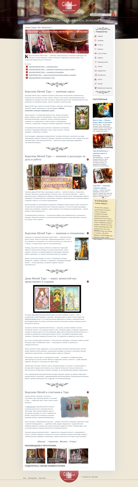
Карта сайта (42, 478)
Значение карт (46, 27)
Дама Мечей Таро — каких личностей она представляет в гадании (52, 75)
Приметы (98, 49)
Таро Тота (35, 315)
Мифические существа (103, 88)
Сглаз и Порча (100, 53)
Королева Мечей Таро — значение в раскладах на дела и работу (52, 69)
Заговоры (99, 40)
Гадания (33, 27)
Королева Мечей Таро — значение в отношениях (46, 72)
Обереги (99, 57)
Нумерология (100, 70)
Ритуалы (99, 44)
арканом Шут (31, 407)
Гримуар (27, 27)
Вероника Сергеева (64, 52)
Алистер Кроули (30, 319)
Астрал (98, 79)
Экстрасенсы (100, 75)
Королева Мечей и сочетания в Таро (42, 78)
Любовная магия (101, 62)
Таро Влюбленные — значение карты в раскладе (101, 153)
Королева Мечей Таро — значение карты (43, 66)
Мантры (98, 83)
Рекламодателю (32, 478)
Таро (39, 27)
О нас (24, 478)
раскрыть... (97, 230)
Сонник (98, 66)
